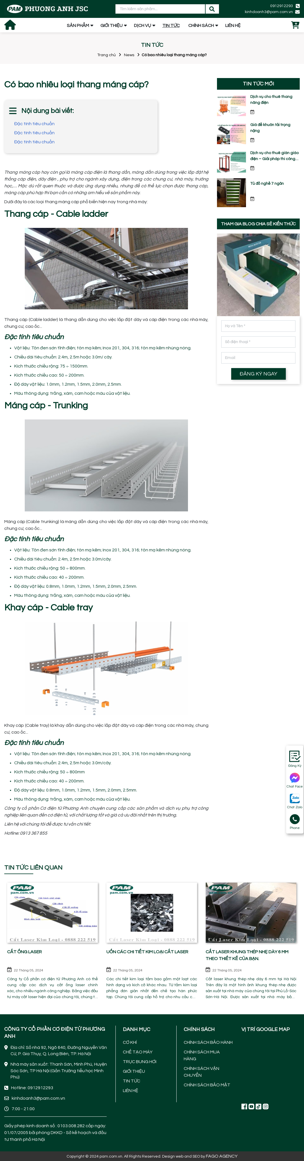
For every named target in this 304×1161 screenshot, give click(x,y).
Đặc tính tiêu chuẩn (34, 123)
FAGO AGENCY (221, 1156)
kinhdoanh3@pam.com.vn (269, 12)
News (129, 55)
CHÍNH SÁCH (201, 25)
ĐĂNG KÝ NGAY (258, 374)
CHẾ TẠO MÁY (137, 1052)
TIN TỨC (171, 25)
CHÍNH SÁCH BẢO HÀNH (208, 1042)
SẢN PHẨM (78, 25)
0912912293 (281, 6)
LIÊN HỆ (233, 25)
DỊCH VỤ (142, 25)
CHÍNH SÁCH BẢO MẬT (207, 1085)
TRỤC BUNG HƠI (139, 1061)
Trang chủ (106, 55)
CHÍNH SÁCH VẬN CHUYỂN (201, 1072)
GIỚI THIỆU (111, 25)
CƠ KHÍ (130, 1042)
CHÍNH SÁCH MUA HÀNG (202, 1055)
